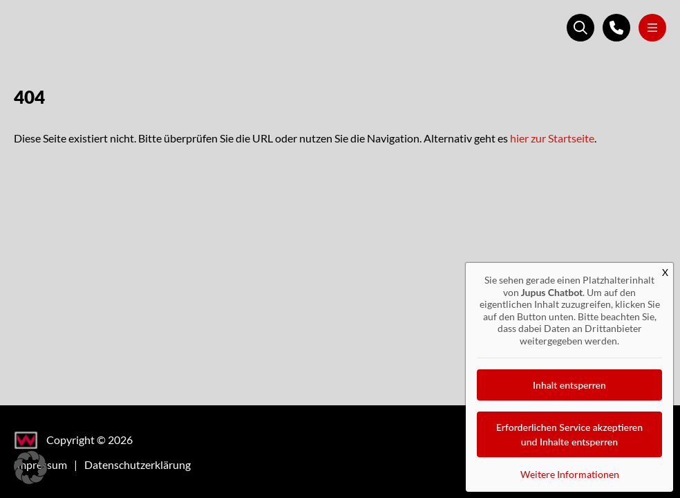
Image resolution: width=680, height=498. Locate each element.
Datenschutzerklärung (137, 464)
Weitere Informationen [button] (569, 474)
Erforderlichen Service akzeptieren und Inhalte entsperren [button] (569, 434)
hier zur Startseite (552, 138)
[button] (30, 467)
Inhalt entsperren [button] (569, 385)
